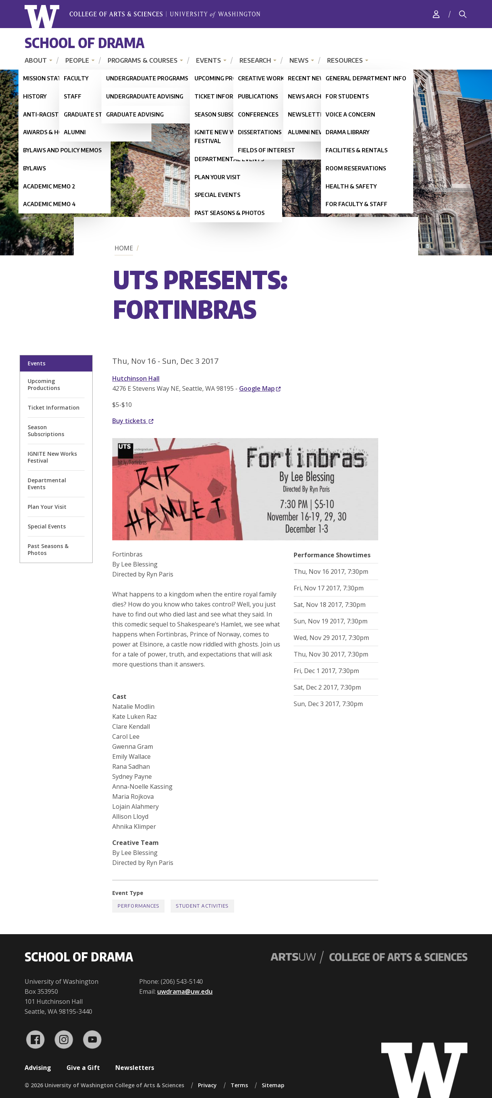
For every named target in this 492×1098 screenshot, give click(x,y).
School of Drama (85, 42)
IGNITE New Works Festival (52, 457)
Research (255, 60)
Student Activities (202, 906)
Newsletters (134, 1067)
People (77, 60)
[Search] (462, 14)
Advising (38, 1067)
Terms (239, 1085)
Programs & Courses (143, 60)
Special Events (47, 526)
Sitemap (273, 1085)
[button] (245, 538)
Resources (345, 60)
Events (208, 60)
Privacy (207, 1085)
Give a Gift (83, 1067)
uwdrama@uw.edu (185, 991)
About (36, 60)
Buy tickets (132, 421)
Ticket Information (54, 407)
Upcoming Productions (44, 384)
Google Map (260, 388)
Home (124, 248)
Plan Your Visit (47, 506)
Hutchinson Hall (136, 378)
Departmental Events (47, 484)
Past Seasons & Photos (48, 549)
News (299, 60)
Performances (138, 906)
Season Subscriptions (46, 430)
